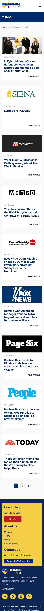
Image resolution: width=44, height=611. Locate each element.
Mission (8, 532)
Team (7, 536)
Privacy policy (11, 543)
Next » (28, 486)
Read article (34, 76)
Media (7, 539)
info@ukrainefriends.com (18, 555)
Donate (12, 519)
